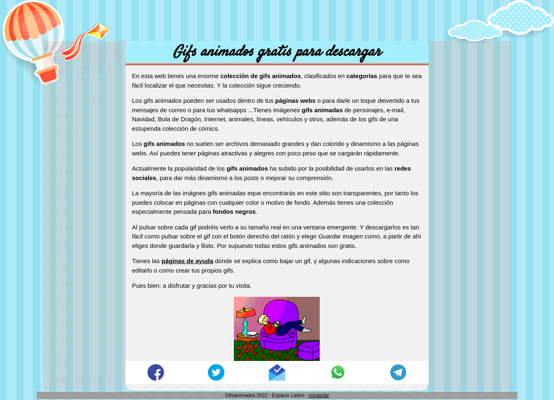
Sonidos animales (76, 100)
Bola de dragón (73, 128)
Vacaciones (67, 338)
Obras (60, 310)
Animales (64, 86)
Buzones (64, 142)
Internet (62, 254)
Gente (60, 212)
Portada (71, 53)
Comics (62, 156)
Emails (61, 198)
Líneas (61, 268)
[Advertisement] (277, 18)
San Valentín (69, 324)
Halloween (66, 226)
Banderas (65, 114)
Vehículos (65, 352)
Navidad (63, 296)
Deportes (64, 170)
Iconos (61, 240)
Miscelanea (67, 282)
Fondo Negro (70, 366)
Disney (61, 184)
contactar (319, 395)
